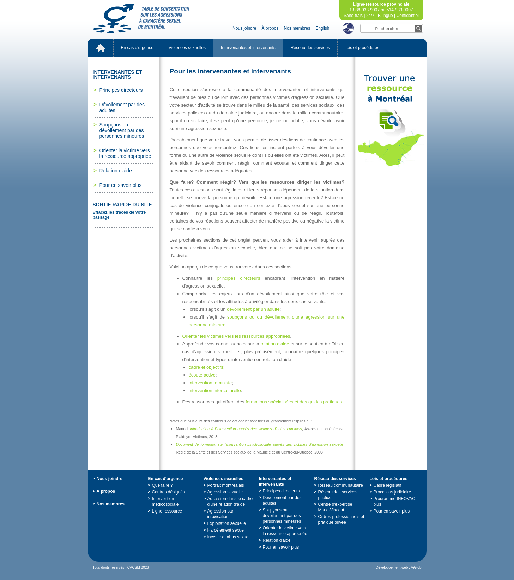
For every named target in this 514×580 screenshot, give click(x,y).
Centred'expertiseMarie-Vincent (335, 507)
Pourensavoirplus (120, 185)
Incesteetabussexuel (228, 536)
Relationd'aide (115, 170)
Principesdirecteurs (121, 90)
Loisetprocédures (361, 47)
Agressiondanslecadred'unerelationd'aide (230, 501)
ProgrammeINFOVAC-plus (395, 501)
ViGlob (416, 567)
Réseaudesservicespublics (337, 495)
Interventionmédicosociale (165, 501)
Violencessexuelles (187, 47)
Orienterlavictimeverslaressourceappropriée (125, 153)
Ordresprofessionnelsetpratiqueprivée (341, 519)
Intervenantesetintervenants (248, 47)
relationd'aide (275, 344)
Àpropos (269, 28)
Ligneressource (167, 511)
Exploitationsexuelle (226, 523)
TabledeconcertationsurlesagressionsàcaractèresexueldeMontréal (141, 18)
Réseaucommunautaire (340, 485)
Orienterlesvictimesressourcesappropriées (236, 336)
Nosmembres (297, 28)
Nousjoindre (244, 28)
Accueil (100, 48)
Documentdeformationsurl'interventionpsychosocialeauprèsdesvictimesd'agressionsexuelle (260, 444)
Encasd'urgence (137, 47)
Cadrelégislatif (387, 485)
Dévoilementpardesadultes (122, 107)
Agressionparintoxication (220, 514)
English (322, 28)
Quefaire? (162, 485)
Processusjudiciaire (392, 492)
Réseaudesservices (310, 47)
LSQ (348, 28)
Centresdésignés (168, 492)
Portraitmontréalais (225, 485)
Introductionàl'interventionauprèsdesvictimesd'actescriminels (246, 429)
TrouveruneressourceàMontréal (391, 121)
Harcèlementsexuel (226, 530)
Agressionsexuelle (225, 492)
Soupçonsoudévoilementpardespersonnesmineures (121, 130)
